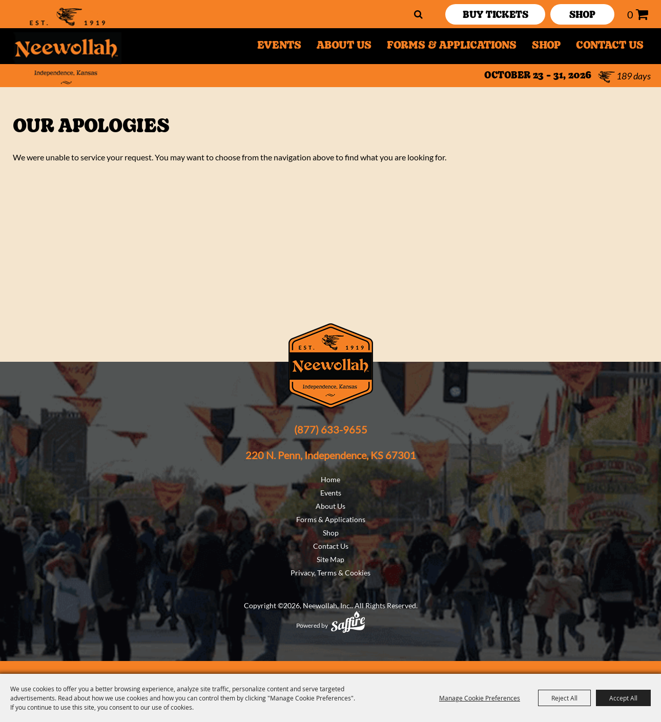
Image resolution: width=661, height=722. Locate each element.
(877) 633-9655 (330, 429)
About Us (344, 46)
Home (330, 479)
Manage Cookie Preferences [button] (479, 698)
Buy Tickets (495, 15)
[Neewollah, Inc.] (66, 46)
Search (418, 14)
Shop (546, 46)
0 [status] (630, 14)
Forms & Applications (452, 46)
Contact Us (610, 46)
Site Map (330, 559)
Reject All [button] (564, 698)
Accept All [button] (623, 698)
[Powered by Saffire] (348, 622)
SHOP (582, 15)
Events (279, 46)
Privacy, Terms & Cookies (330, 572)
